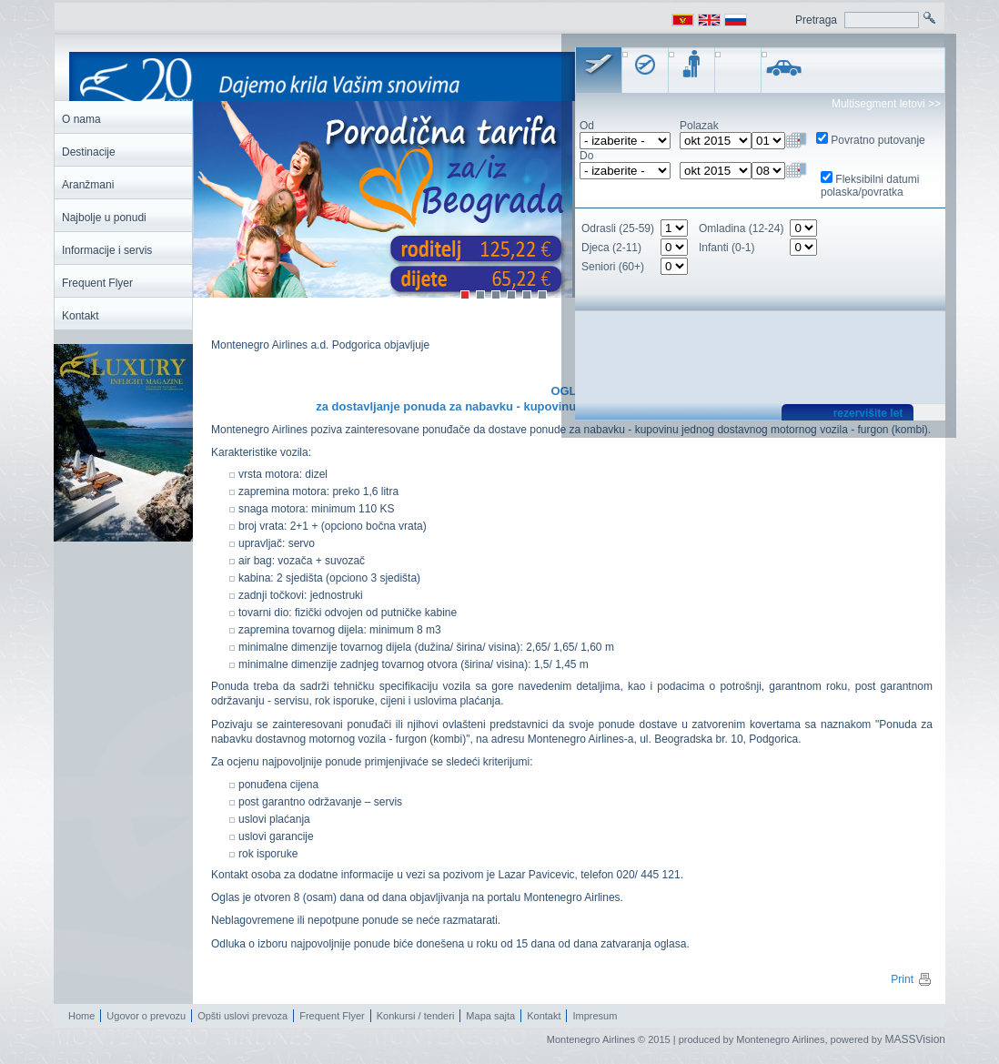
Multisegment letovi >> (886, 103)
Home (81, 1015)
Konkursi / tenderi (416, 1015)
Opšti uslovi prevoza (242, 1015)
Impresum (594, 1015)
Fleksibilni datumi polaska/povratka (870, 185)
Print (912, 979)
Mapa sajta (490, 1015)
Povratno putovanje (877, 140)
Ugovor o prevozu (146, 1015)
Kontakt (543, 1015)
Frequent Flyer (332, 1015)
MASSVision (915, 1039)
